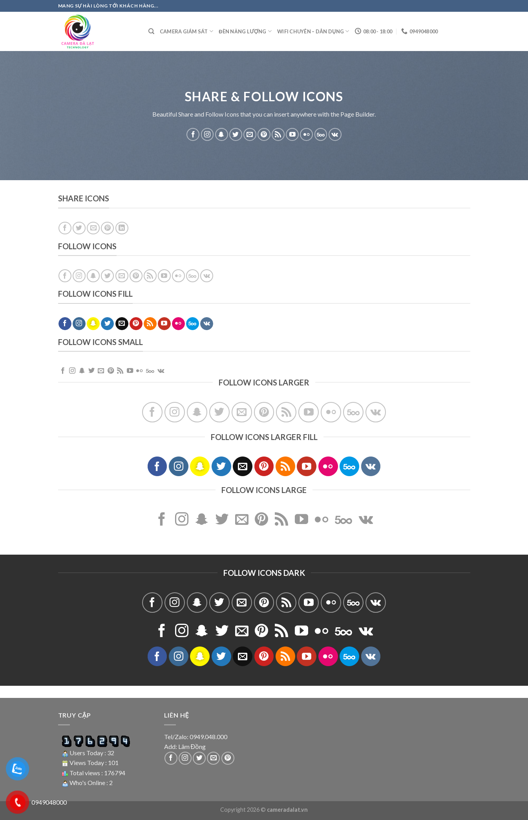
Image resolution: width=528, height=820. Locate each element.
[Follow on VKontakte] (335, 134)
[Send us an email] (249, 134)
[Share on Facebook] (64, 228)
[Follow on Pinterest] (264, 134)
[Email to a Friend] (93, 228)
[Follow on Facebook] (192, 134)
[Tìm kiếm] (151, 31)
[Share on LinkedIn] (121, 228)
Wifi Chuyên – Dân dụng (313, 31)
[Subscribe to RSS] (278, 134)
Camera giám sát (186, 31)
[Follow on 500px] (320, 134)
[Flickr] (306, 134)
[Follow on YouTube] (292, 134)
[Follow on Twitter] (235, 134)
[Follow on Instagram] (207, 134)
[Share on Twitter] (79, 228)
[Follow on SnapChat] (221, 134)
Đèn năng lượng (245, 31)
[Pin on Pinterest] (107, 228)
